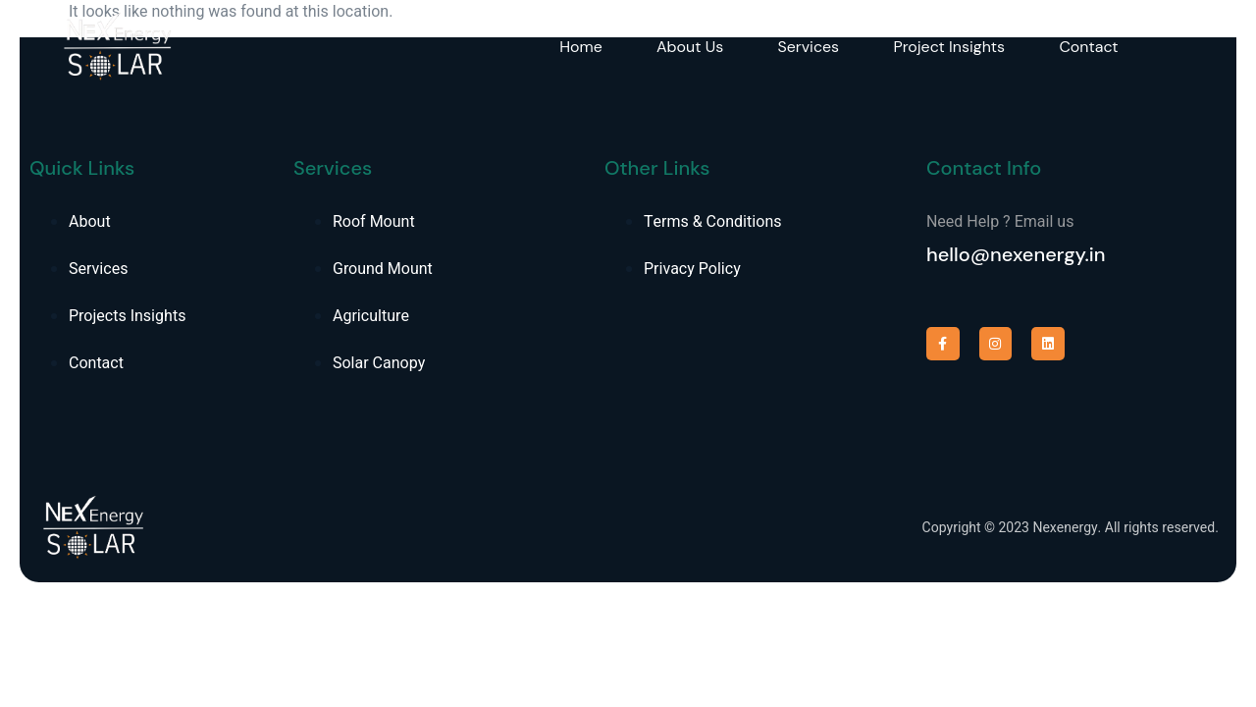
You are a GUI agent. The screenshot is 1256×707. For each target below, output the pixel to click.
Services (810, 46)
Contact (1092, 46)
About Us (690, 46)
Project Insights (952, 46)
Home (580, 46)
